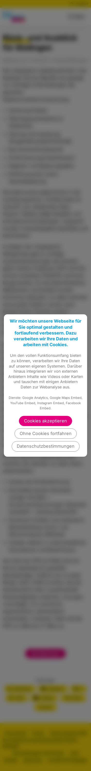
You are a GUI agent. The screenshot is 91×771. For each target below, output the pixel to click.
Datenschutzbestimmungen (45, 446)
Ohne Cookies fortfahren (46, 433)
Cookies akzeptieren (45, 420)
